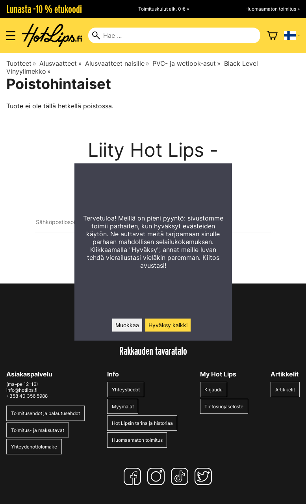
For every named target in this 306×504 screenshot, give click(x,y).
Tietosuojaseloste (223, 407)
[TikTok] (181, 476)
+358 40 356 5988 (27, 396)
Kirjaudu (213, 390)
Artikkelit (285, 390)
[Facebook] (134, 476)
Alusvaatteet (60, 63)
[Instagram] (157, 476)
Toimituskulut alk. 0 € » (163, 9)
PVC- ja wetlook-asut (186, 63)
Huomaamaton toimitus (137, 440)
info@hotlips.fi (21, 390)
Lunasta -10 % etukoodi (44, 9)
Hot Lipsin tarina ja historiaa (142, 423)
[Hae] (174, 35)
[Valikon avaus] (10, 35)
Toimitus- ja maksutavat (37, 430)
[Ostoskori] (272, 35)
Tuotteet (21, 63)
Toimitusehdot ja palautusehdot (45, 413)
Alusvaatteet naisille (117, 63)
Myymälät (123, 407)
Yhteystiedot (126, 390)
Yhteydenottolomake (34, 447)
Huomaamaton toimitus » (272, 9)
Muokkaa (127, 325)
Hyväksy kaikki (167, 325)
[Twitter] (205, 476)
